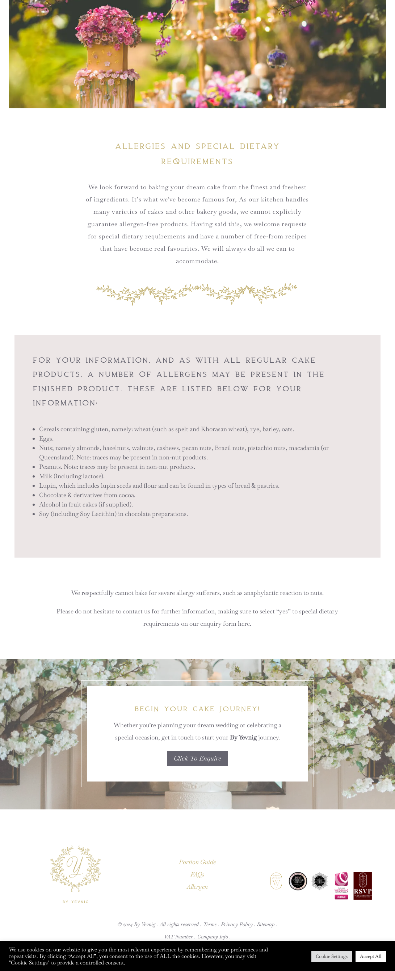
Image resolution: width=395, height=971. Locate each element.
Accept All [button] (371, 956)
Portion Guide (197, 862)
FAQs (197, 874)
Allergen (197, 887)
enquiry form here (225, 624)
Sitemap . (267, 924)
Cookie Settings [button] (332, 956)
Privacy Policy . (238, 924)
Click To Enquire (197, 758)
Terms (210, 924)
